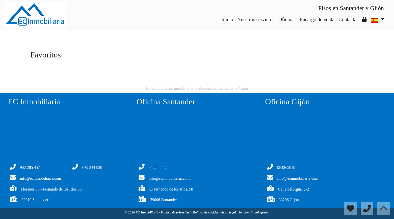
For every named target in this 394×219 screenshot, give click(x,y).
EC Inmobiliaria (147, 212)
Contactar (348, 19)
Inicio (227, 19)
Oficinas (287, 19)
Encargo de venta (317, 19)
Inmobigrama (259, 212)
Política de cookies (206, 212)
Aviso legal (229, 212)
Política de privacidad (176, 212)
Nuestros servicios (255, 19)
